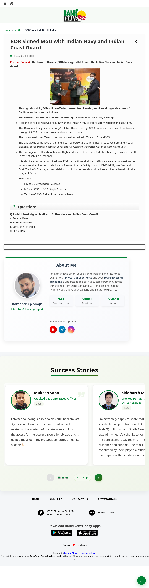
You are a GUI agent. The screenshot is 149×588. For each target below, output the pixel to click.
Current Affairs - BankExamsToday (80, 574)
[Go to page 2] (63, 499)
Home (7, 30)
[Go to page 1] (59, 499)
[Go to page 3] (66, 499)
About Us (56, 520)
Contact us (80, 520)
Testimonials (107, 520)
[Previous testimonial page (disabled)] (50, 499)
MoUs (18, 30)
